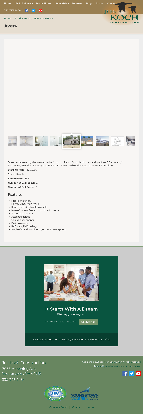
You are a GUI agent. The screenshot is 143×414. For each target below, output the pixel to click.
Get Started (88, 321)
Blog (89, 3)
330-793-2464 (12, 10)
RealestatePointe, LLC (117, 366)
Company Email (58, 407)
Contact (111, 3)
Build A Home (24, 3)
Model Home (43, 3)
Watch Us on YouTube (40, 10)
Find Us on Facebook (26, 10)
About (99, 3)
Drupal (137, 366)
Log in (90, 407)
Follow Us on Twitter (33, 10)
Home (7, 3)
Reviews (77, 3)
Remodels (62, 3)
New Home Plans (43, 18)
